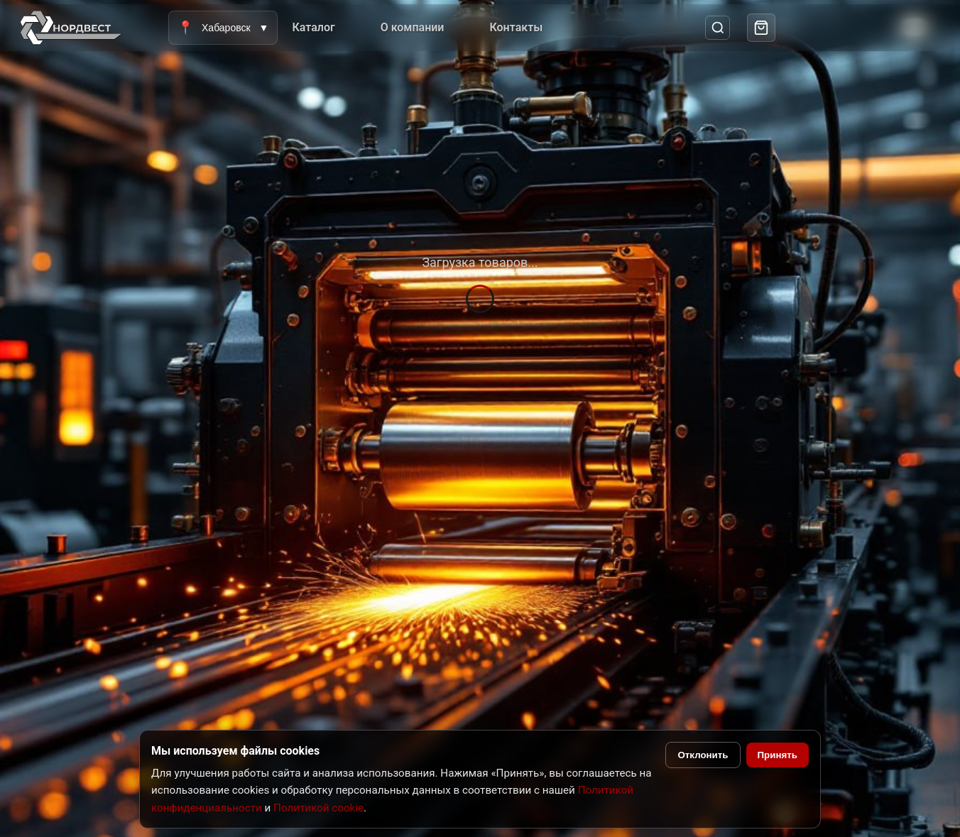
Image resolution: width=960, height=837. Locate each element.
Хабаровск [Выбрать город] (223, 27)
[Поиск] (717, 28)
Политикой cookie (318, 808)
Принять (777, 755)
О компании (412, 27)
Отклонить (702, 755)
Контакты (515, 27)
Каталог (313, 27)
